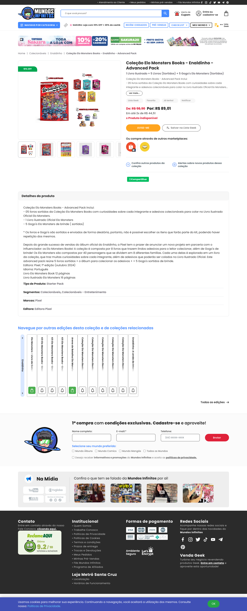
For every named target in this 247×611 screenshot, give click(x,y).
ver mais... (134, 93)
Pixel (38, 300)
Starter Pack (55, 284)
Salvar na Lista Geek (183, 127)
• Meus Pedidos (82, 554)
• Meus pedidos (137, 2)
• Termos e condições (86, 542)
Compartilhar (139, 179)
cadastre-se (210, 14)
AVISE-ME (143, 127)
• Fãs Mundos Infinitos (188, 2)
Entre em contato (212, 563)
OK (213, 604)
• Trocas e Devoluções (86, 550)
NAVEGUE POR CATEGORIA (39, 25)
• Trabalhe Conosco (85, 530)
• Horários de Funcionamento (91, 583)
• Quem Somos (81, 525)
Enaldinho (56, 53)
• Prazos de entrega (85, 546)
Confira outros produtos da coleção (145, 165)
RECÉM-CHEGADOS (136, 25)
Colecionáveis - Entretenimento (84, 292)
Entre (206, 12)
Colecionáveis (37, 53)
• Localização (80, 579)
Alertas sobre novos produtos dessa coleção (197, 165)
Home (21, 53)
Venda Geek (192, 555)
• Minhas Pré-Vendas (85, 558)
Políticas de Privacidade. (44, 606)
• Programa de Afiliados (87, 567)
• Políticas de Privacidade (88, 534)
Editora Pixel (43, 309)
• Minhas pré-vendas (161, 2)
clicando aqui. (47, 529)
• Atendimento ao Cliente (111, 2)
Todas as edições (215, 402)
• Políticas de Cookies (86, 538)
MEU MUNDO (201, 25)
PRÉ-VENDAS (159, 25)
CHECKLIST (179, 25)
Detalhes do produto (38, 196)
